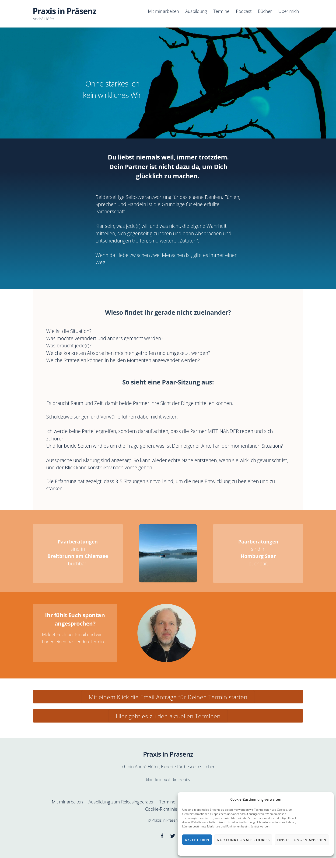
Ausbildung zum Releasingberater (121, 802)
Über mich (288, 11)
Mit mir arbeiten (163, 11)
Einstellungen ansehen (301, 839)
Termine (221, 11)
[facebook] (162, 835)
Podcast (244, 11)
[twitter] (172, 835)
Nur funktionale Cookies (243, 839)
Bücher (265, 11)
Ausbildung (196, 11)
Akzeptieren (197, 839)
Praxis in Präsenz (165, 820)
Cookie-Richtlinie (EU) (165, 809)
